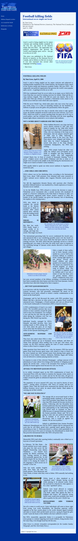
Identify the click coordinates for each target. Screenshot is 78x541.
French (39, 63)
